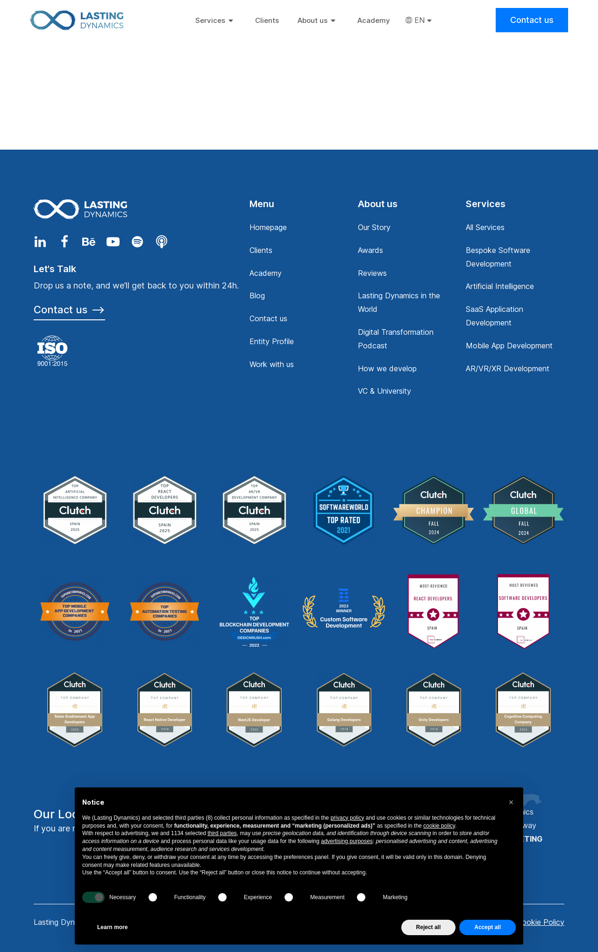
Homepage (268, 227)
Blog (257, 295)
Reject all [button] (428, 927)
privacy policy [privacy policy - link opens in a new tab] (347, 818)
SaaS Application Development (494, 315)
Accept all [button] (487, 927)
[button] (511, 802)
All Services (485, 227)
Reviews (372, 273)
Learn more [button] (112, 927)
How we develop (387, 368)
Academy (265, 273)
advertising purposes (347, 841)
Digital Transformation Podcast (396, 338)
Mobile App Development (509, 345)
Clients (260, 250)
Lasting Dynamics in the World (399, 302)
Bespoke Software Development (498, 256)
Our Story (374, 227)
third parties (222, 833)
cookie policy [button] (439, 825)
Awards (370, 250)
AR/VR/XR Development (507, 368)
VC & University (384, 391)
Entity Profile (271, 341)
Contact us (532, 20)
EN (419, 20)
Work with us (271, 364)
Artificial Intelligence (500, 286)
